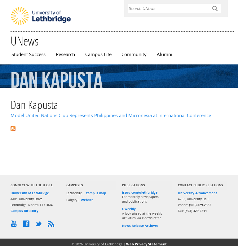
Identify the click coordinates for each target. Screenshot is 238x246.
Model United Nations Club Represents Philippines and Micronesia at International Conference (111, 115)
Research (65, 54)
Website (87, 200)
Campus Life (98, 54)
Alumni (164, 54)
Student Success (28, 54)
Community (134, 54)
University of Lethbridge (30, 193)
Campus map (96, 193)
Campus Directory (24, 211)
